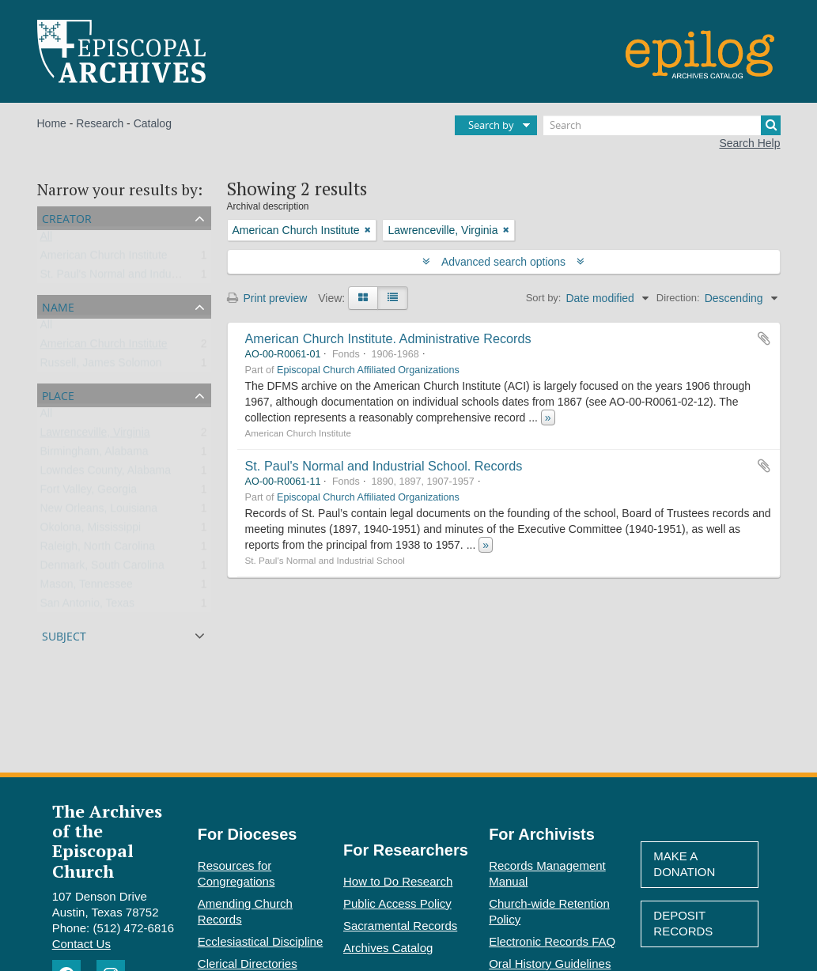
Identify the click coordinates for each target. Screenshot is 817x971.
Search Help (749, 143)
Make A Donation (684, 863)
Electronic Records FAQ (552, 941)
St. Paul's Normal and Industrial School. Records (384, 466)
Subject (64, 634)
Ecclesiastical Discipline (260, 941)
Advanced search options (503, 261)
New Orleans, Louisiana (99, 511)
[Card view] (363, 298)
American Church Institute (104, 258)
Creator (67, 217)
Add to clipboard (764, 338)
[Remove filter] (368, 230)
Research (99, 123)
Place (58, 394)
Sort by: (544, 298)
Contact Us (81, 943)
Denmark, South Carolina (102, 568)
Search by (491, 125)
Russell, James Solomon (101, 366)
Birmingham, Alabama (94, 454)
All (46, 239)
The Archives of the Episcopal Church (107, 840)
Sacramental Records (400, 925)
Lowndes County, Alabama (106, 473)
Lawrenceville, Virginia (95, 435)
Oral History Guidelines (550, 963)
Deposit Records (683, 923)
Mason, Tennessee (86, 587)
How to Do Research (397, 881)
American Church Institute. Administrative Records (388, 338)
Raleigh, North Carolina (98, 549)
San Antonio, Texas (87, 606)
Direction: (678, 298)
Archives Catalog (388, 947)
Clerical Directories (247, 963)
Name (58, 305)
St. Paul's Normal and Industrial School (136, 277)
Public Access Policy (397, 903)
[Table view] (392, 298)
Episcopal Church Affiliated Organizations (368, 370)
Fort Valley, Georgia (88, 492)
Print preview (267, 298)
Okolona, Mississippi (91, 530)
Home (51, 123)
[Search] (662, 125)
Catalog (153, 123)
